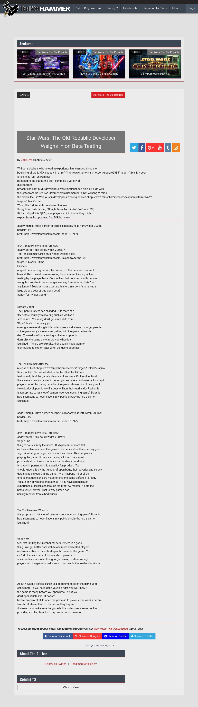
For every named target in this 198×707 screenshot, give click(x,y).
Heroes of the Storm (155, 8)
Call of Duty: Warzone (88, 8)
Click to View (71, 687)
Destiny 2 (112, 8)
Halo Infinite (130, 8)
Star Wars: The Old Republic (110, 629)
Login (192, 8)
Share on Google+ (87, 636)
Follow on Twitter (56, 664)
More (175, 8)
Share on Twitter (142, 636)
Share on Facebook (58, 636)
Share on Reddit (115, 636)
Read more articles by (84, 664)
